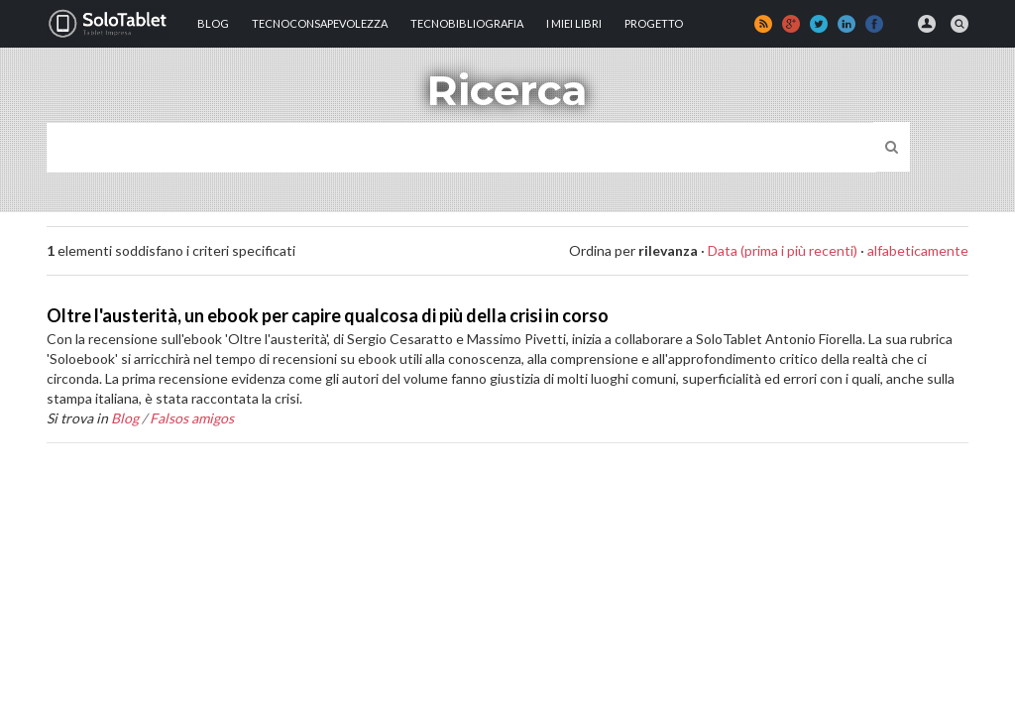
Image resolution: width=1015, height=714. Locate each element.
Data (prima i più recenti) (782, 250)
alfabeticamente (917, 250)
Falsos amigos (192, 418)
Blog (213, 23)
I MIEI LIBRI (574, 23)
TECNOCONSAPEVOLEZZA (320, 23)
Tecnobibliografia (466, 23)
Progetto (653, 23)
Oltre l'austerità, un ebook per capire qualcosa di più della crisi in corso (328, 315)
